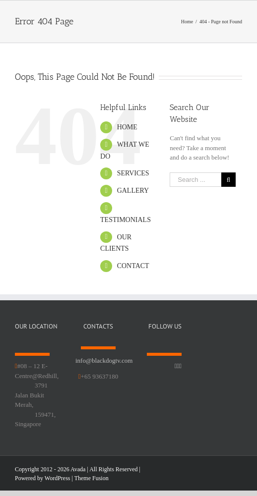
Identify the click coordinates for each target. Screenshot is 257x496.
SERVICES (133, 173)
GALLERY (133, 190)
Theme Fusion (91, 478)
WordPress (57, 478)
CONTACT (133, 266)
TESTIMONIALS (125, 219)
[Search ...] (195, 179)
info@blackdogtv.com (103, 360)
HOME (127, 127)
